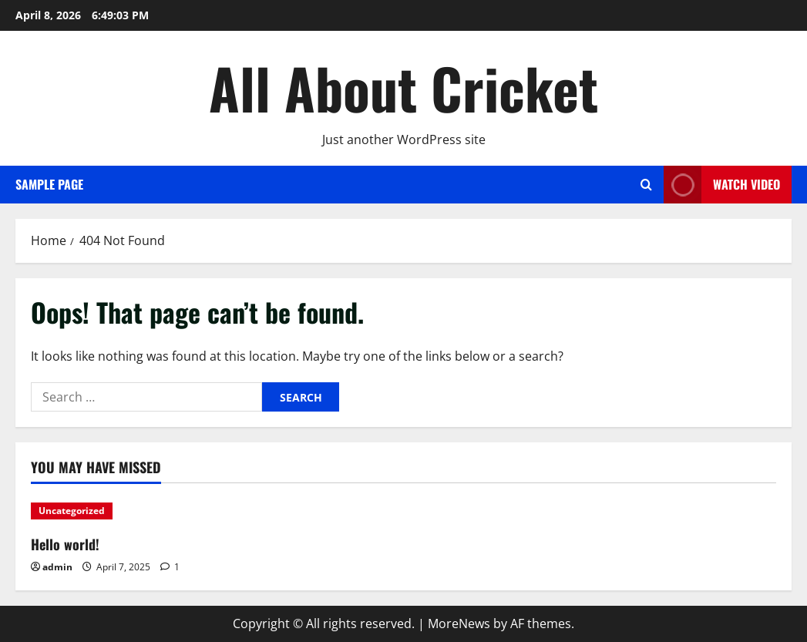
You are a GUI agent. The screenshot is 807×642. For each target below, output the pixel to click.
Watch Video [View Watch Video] (722, 184)
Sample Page (49, 184)
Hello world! (65, 544)
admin (57, 566)
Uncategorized (72, 510)
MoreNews (459, 623)
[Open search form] (646, 185)
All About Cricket (403, 87)
